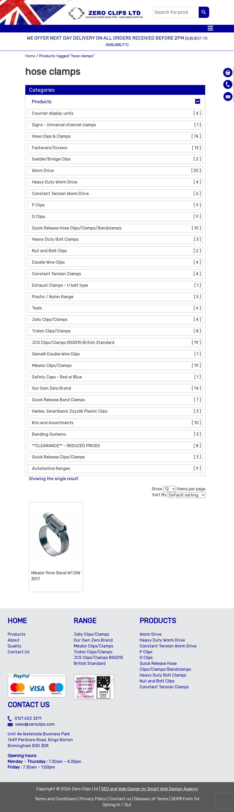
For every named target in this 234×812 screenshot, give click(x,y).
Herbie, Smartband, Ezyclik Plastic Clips (117, 411)
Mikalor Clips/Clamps (117, 366)
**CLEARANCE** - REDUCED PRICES (117, 446)
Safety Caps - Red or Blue (117, 377)
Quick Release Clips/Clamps (117, 457)
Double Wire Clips (117, 262)
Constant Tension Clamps (117, 274)
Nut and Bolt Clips (117, 251)
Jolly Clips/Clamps (117, 320)
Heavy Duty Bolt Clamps (117, 239)
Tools (117, 308)
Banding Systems (117, 434)
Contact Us (18, 651)
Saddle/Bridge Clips (117, 159)
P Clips (117, 205)
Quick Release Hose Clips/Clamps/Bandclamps (117, 228)
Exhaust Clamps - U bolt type (117, 285)
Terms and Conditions (55, 798)
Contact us (120, 798)
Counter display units (117, 114)
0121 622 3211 (24, 718)
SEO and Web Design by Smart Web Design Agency (149, 788)
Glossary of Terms (151, 798)
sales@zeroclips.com (31, 724)
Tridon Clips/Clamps (117, 331)
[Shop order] (186, 495)
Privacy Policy (93, 798)
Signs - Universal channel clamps (117, 125)
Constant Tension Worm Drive (117, 194)
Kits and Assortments (117, 423)
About (13, 640)
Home (30, 56)
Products (41, 102)
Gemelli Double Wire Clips (117, 354)
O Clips (117, 217)
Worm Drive (117, 171)
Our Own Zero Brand (117, 388)
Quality (14, 646)
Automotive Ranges (117, 469)
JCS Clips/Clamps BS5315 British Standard (117, 343)
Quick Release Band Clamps (117, 400)
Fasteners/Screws (117, 148)
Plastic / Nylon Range (117, 297)
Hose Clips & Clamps (117, 137)
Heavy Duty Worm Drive (117, 182)
